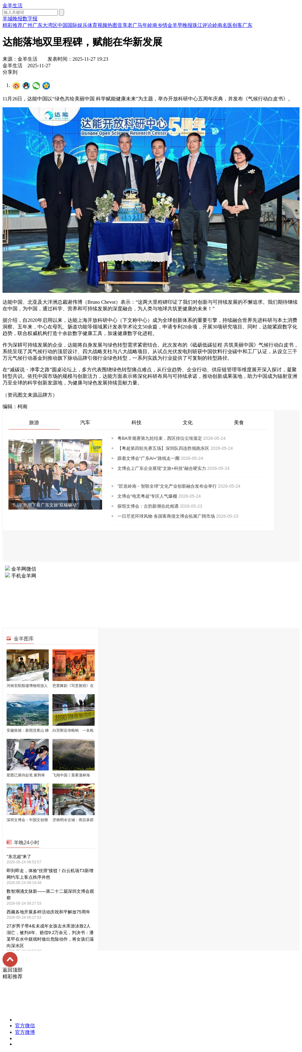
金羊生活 (12, 5)
